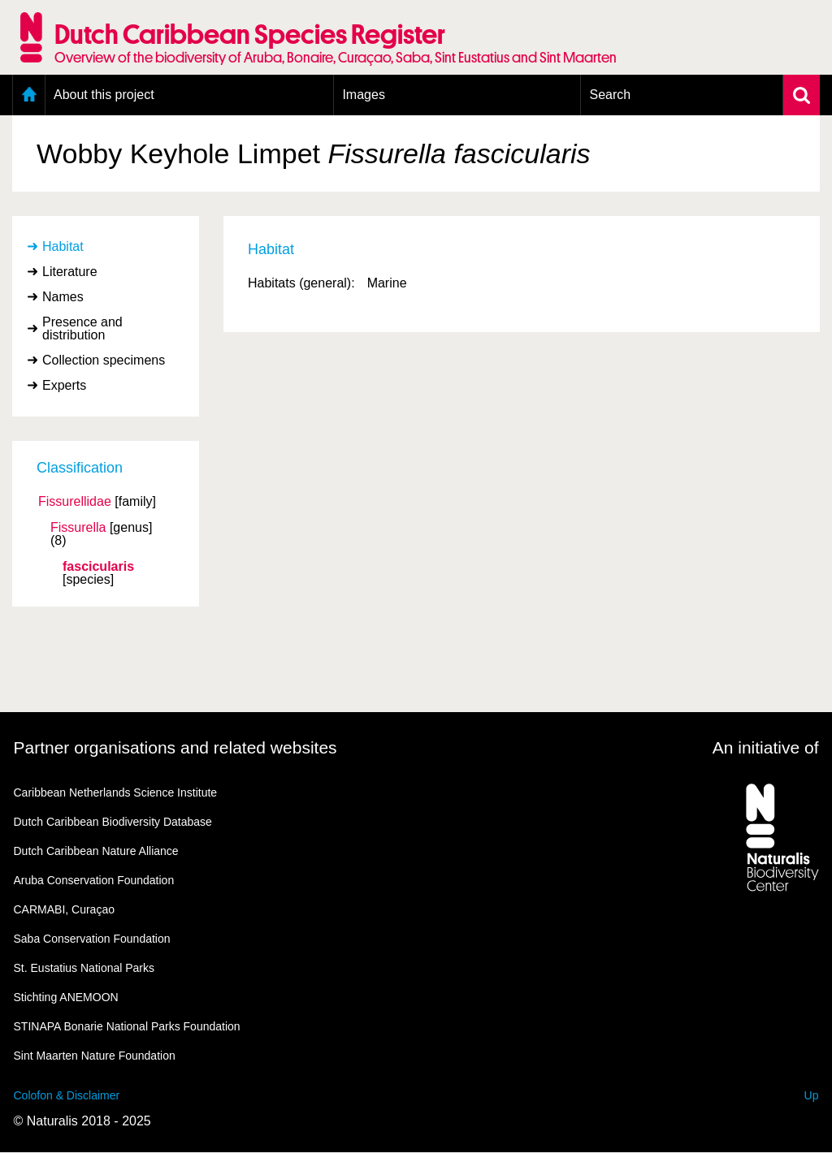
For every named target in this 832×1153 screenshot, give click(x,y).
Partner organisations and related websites (175, 747)
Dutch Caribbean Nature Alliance (96, 850)
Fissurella (78, 527)
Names (63, 297)
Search (609, 94)
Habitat (63, 246)
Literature (70, 272)
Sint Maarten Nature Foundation (95, 1055)
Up (811, 1095)
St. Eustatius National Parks (84, 967)
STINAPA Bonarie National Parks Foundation (127, 1026)
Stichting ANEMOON (66, 997)
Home (29, 95)
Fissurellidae (74, 501)
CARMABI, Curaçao (64, 909)
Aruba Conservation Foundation (94, 880)
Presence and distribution (82, 328)
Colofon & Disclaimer (67, 1095)
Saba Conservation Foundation (92, 938)
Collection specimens (103, 360)
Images (363, 94)
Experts (64, 385)
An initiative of (766, 747)
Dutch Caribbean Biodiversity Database (113, 821)
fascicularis (98, 566)
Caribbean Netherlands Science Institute (116, 792)
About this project (104, 94)
